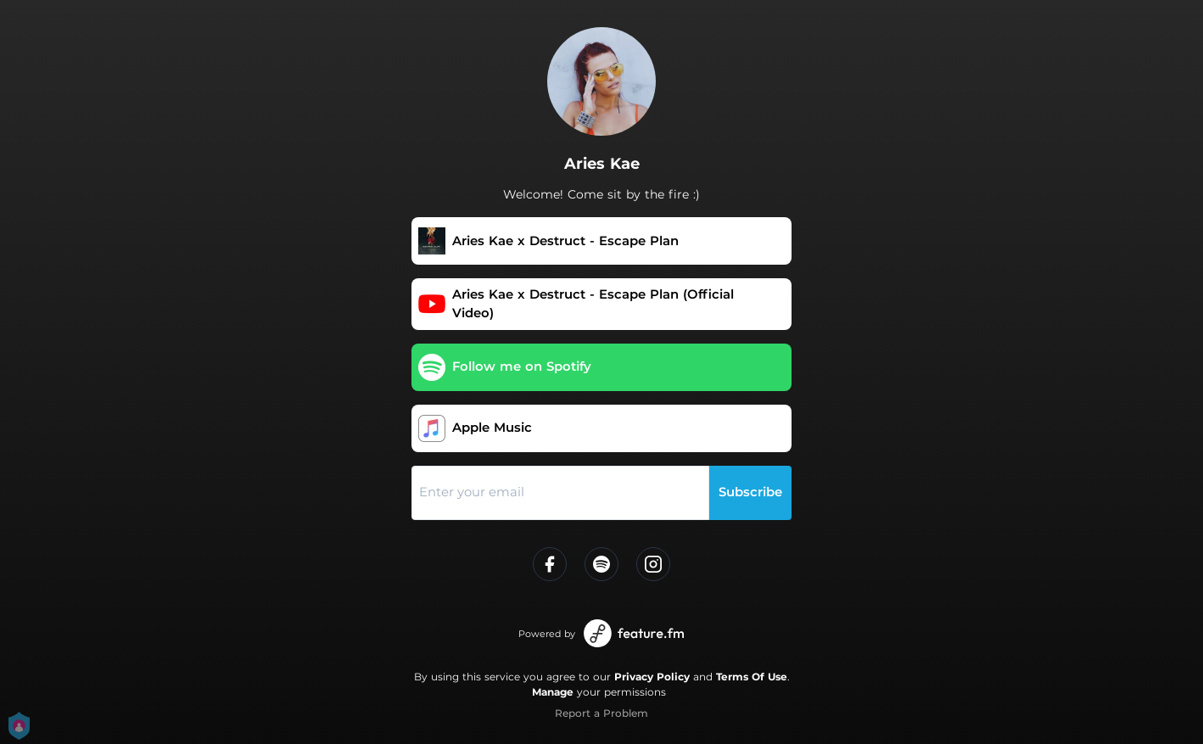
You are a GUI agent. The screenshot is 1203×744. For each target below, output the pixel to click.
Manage (553, 691)
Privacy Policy (652, 676)
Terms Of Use (751, 676)
